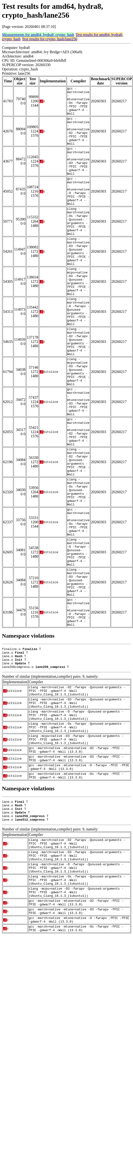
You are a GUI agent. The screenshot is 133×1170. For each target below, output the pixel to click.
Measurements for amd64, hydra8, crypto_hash (38, 35)
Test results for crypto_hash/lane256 (49, 39)
